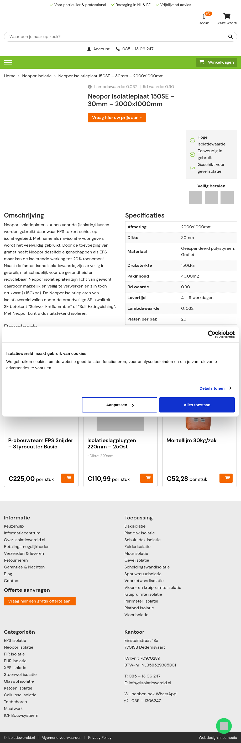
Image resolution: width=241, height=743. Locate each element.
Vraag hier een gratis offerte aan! (39, 601)
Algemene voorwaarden (61, 737)
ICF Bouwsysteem (21, 715)
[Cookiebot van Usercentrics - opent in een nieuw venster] (212, 334)
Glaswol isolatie (19, 681)
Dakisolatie (134, 526)
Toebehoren (15, 701)
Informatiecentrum (22, 533)
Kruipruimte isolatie (143, 594)
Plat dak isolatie (139, 533)
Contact (12, 580)
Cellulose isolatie (20, 695)
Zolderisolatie (137, 546)
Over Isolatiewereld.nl (24, 540)
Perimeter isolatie (141, 601)
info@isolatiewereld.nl (150, 683)
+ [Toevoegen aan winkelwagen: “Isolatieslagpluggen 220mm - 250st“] (147, 477)
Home (9, 76)
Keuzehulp (14, 526)
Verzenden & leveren (24, 553)
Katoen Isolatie (18, 688)
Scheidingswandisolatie (147, 567)
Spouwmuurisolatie (142, 574)
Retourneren (16, 560)
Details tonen (212, 388)
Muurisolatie (136, 553)
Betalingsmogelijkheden (27, 546)
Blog (8, 574)
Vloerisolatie (136, 614)
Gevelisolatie (136, 560)
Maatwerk (13, 708)
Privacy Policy (100, 737)
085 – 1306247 (142, 700)
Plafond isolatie (139, 608)
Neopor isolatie (37, 76)
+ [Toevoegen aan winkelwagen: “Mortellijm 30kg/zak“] (226, 477)
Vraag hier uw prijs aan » (117, 117)
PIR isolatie (14, 654)
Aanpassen (120, 405)
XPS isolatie (15, 667)
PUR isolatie (15, 661)
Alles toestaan (197, 405)
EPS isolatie (15, 640)
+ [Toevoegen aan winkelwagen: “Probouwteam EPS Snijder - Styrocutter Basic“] (67, 477)
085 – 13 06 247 (144, 676)
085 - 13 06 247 (135, 49)
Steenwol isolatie (20, 674)
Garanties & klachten (24, 567)
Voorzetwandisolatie (144, 580)
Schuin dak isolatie (142, 540)
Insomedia (228, 737)
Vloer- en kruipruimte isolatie (152, 587)
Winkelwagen (217, 62)
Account (98, 49)
